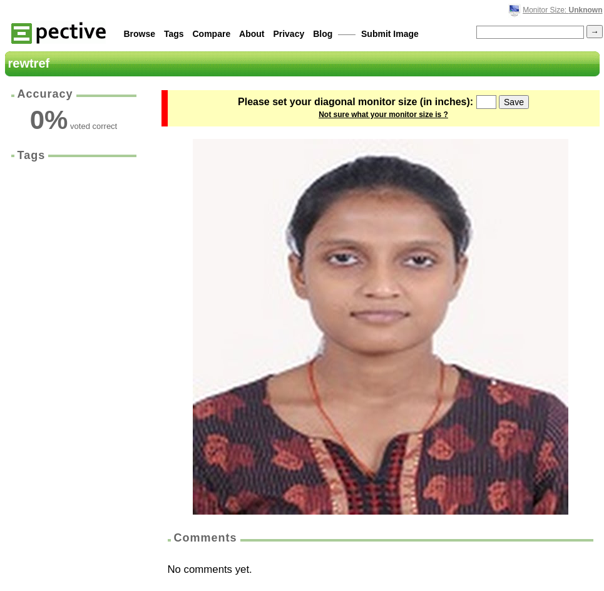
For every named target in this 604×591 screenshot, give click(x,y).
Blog (322, 34)
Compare (212, 34)
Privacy (288, 34)
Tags (174, 34)
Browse (140, 34)
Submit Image (390, 34)
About (251, 34)
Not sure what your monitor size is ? (383, 114)
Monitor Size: (562, 10)
